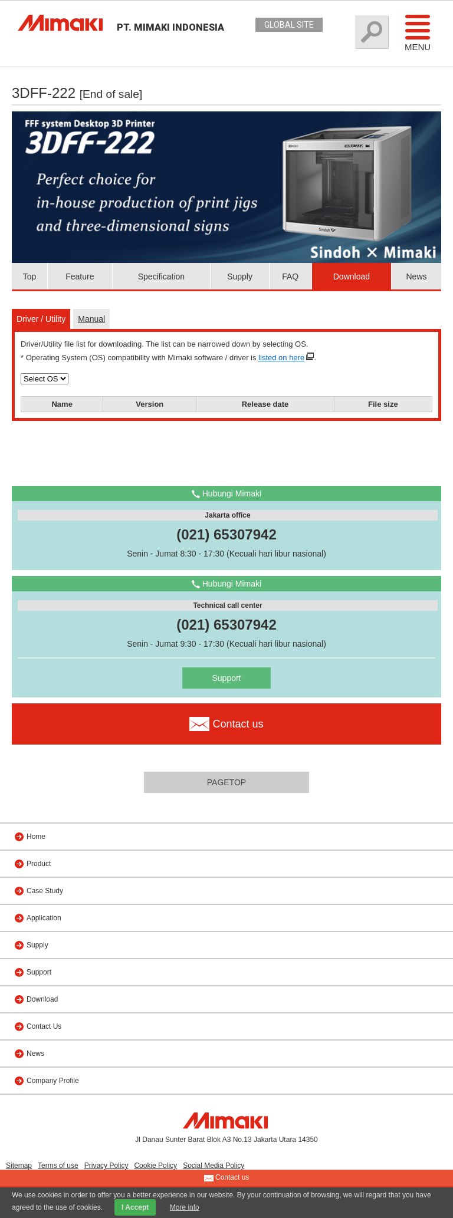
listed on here (281, 357)
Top (30, 276)
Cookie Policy (155, 1165)
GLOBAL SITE (289, 24)
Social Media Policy (213, 1165)
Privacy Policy (106, 1165)
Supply (239, 276)
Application (44, 918)
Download (351, 276)
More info (184, 1207)
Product (39, 864)
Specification (161, 276)
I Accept (135, 1207)
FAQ (290, 276)
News (416, 276)
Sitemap (19, 1165)
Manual (91, 319)
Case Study (45, 891)
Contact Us (44, 1026)
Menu (418, 32)
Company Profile (53, 1081)
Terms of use (58, 1165)
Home (36, 836)
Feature (79, 276)
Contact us (227, 1178)
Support (226, 678)
